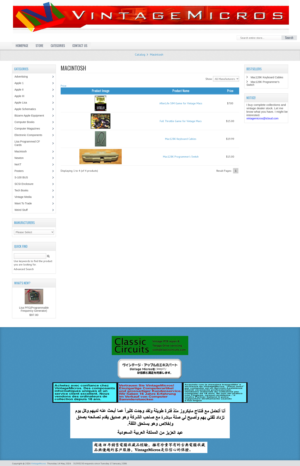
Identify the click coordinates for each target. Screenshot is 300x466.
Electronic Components (30, 135)
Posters (21, 170)
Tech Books (24, 190)
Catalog (140, 54)
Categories (58, 45)
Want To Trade (23, 203)
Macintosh (156, 54)
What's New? (22, 283)
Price (63, 85)
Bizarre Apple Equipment (31, 115)
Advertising (23, 76)
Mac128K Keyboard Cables (180, 139)
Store (39, 45)
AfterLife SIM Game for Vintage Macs (180, 103)
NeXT (18, 164)
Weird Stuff (23, 209)
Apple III (21, 96)
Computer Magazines (30, 128)
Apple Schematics (27, 109)
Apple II (21, 89)
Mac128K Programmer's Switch (181, 156)
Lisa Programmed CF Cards (27, 143)
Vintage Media (25, 196)
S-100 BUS (23, 177)
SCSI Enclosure (26, 183)
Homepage (22, 45)
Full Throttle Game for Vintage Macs (181, 121)
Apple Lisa (24, 102)
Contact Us (79, 45)
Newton (19, 157)
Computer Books (27, 122)
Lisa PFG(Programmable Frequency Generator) (34, 309)
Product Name (180, 90)
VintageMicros (38, 463)
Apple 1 (21, 83)
